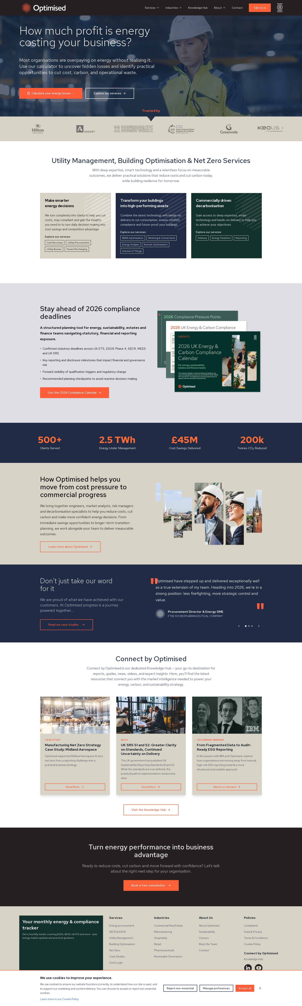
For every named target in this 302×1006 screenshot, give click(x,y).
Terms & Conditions (256, 938)
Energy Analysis (130, 244)
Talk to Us (259, 7)
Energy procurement (121, 925)
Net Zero (114, 950)
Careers (204, 938)
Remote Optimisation (156, 244)
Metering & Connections (161, 238)
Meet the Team (208, 944)
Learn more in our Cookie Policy (59, 999)
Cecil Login (116, 962)
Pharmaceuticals (164, 950)
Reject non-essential (180, 988)
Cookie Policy (252, 944)
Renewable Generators (168, 956)
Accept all (245, 988)
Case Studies (117, 956)
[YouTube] (259, 968)
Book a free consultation (151, 885)
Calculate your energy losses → (51, 93)
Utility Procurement (78, 242)
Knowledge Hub (198, 7)
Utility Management (121, 938)
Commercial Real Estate (168, 925)
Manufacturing (163, 931)
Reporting (241, 238)
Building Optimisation (122, 944)
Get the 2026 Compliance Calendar (74, 393)
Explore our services (110, 93)
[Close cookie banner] (260, 988)
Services (152, 7)
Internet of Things (132, 251)
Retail (157, 944)
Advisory (202, 238)
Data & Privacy (253, 931)
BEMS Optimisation (132, 238)
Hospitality (160, 938)
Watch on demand (227, 787)
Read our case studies (66, 625)
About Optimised (209, 925)
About (220, 7)
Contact (237, 7)
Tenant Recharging (76, 249)
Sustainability (207, 931)
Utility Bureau (54, 249)
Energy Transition (221, 238)
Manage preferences (216, 988)
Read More (75, 787)
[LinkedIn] (248, 968)
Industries (174, 7)
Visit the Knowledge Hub (151, 810)
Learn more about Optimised (70, 547)
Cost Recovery (55, 242)
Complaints (251, 925)
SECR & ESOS (117, 931)
